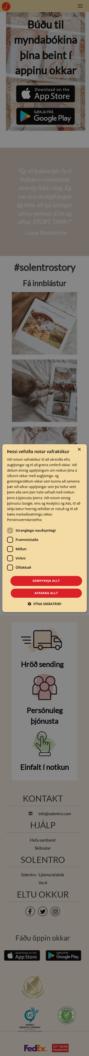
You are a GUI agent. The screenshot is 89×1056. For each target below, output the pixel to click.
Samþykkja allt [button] (46, 580)
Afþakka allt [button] (46, 593)
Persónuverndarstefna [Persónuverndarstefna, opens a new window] (24, 519)
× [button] (79, 449)
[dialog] (44, 528)
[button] (44, 603)
